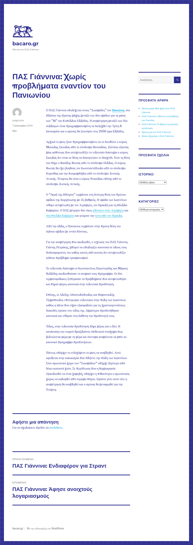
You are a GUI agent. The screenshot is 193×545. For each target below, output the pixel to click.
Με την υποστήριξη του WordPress (45, 528)
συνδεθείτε (56, 427)
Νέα (14, 130)
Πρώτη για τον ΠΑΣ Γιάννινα (156, 132)
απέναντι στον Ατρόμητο (108, 210)
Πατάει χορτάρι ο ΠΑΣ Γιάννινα (158, 136)
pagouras (18, 120)
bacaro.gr (25, 43)
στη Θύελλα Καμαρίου (60, 215)
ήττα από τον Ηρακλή (108, 215)
